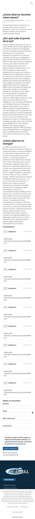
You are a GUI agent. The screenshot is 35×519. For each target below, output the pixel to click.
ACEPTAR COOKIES (17, 512)
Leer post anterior (10, 453)
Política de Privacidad (13, 440)
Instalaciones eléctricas (10, 488)
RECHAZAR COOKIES (12, 507)
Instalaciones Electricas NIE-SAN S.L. (14, 20)
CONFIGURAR (24, 507)
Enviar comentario (10, 448)
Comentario (7, 426)
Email (5, 411)
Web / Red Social (9, 418)
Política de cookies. (17, 517)
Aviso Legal (23, 437)
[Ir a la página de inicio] (1, 3)
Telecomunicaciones (10, 485)
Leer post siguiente (10, 455)
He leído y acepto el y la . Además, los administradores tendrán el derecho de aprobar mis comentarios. (18, 440)
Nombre (6, 404)
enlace (23, 215)
